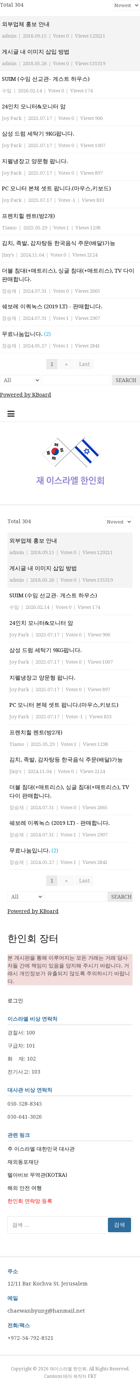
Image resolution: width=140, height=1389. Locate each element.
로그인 (15, 1001)
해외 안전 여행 (24, 1188)
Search (126, 380)
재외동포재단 (23, 1162)
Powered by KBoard (25, 395)
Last (84, 364)
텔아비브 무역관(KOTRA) (37, 1175)
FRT (92, 1376)
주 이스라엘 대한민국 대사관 (41, 1149)
